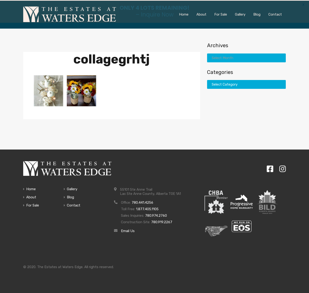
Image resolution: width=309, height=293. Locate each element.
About (31, 196)
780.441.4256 (142, 202)
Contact (73, 204)
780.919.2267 (161, 221)
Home (31, 188)
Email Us (128, 230)
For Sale (32, 204)
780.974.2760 (156, 215)
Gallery (72, 188)
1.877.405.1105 (147, 208)
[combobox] (246, 57)
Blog (70, 196)
